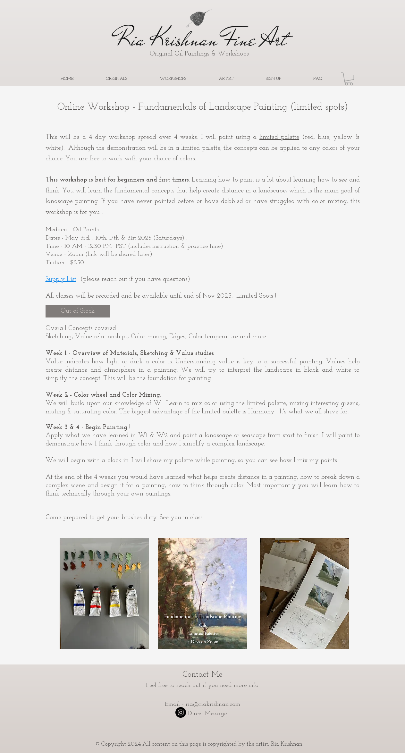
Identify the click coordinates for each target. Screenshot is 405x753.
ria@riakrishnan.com (213, 704)
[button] (349, 78)
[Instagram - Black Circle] (180, 712)
